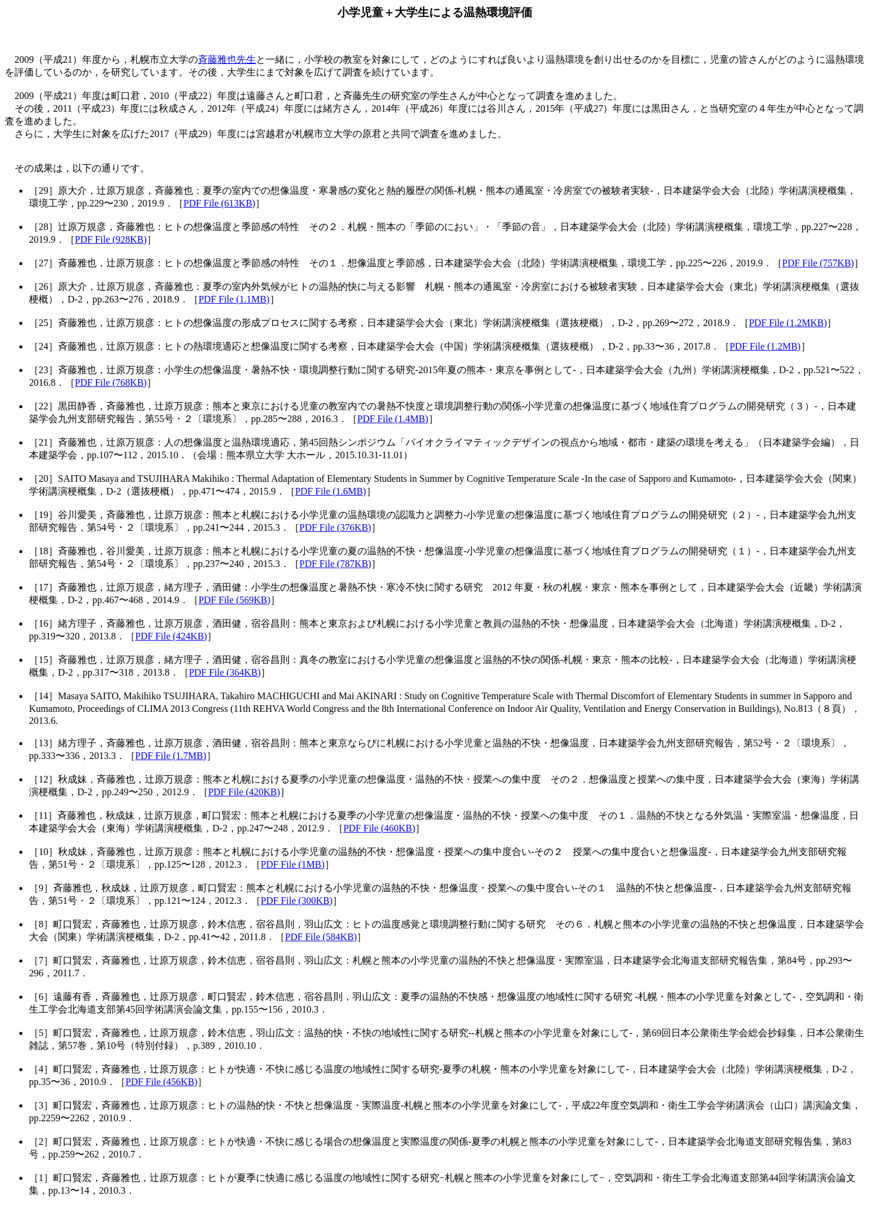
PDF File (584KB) (321, 937)
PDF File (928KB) (111, 239)
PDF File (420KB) (244, 792)
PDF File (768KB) (111, 382)
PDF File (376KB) (335, 527)
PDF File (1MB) (293, 864)
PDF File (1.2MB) (765, 346)
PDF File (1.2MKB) (788, 323)
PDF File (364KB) (225, 672)
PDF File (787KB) (335, 564)
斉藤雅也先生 (227, 59)
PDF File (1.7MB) (170, 756)
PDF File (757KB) (818, 263)
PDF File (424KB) (171, 636)
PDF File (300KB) (297, 900)
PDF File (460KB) (379, 828)
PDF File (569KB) (234, 600)
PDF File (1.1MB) (234, 299)
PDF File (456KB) (161, 1082)
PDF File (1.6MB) (330, 491)
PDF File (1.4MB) (392, 419)
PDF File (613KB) (219, 203)
